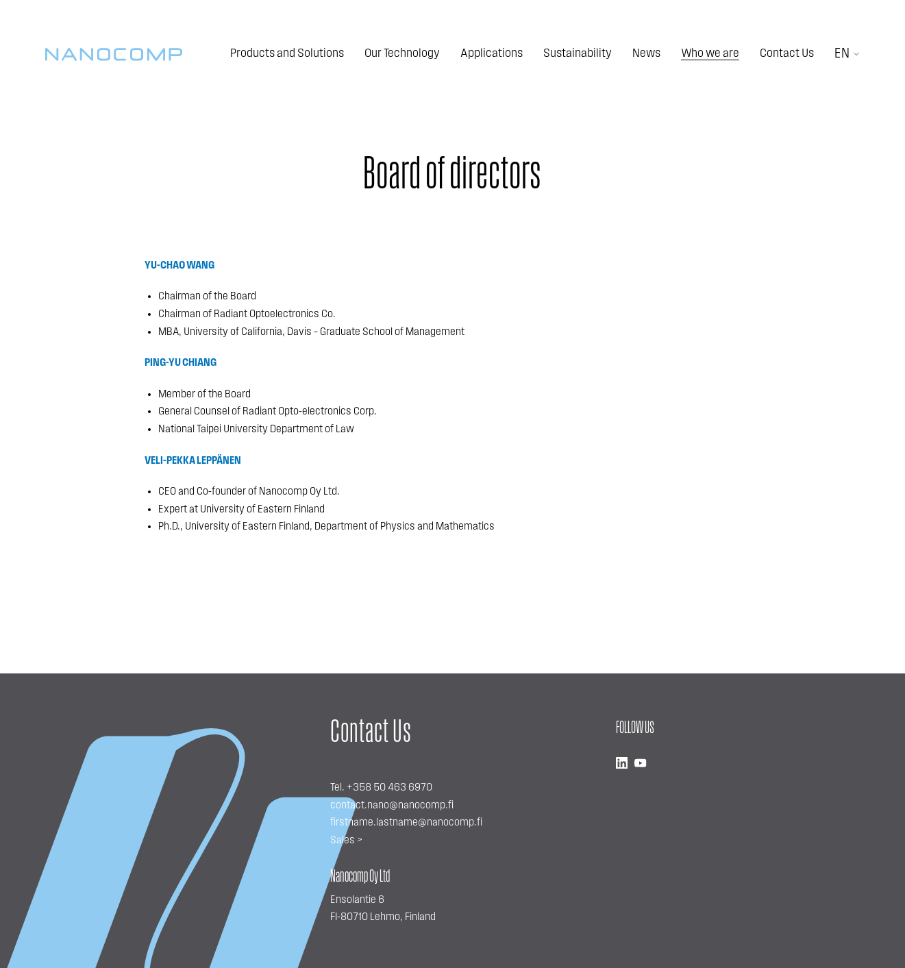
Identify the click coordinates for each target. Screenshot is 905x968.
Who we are (710, 53)
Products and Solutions (287, 53)
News (646, 53)
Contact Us (787, 53)
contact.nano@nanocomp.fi (392, 805)
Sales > (346, 840)
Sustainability (577, 53)
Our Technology (402, 53)
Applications (491, 53)
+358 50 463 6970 (389, 787)
